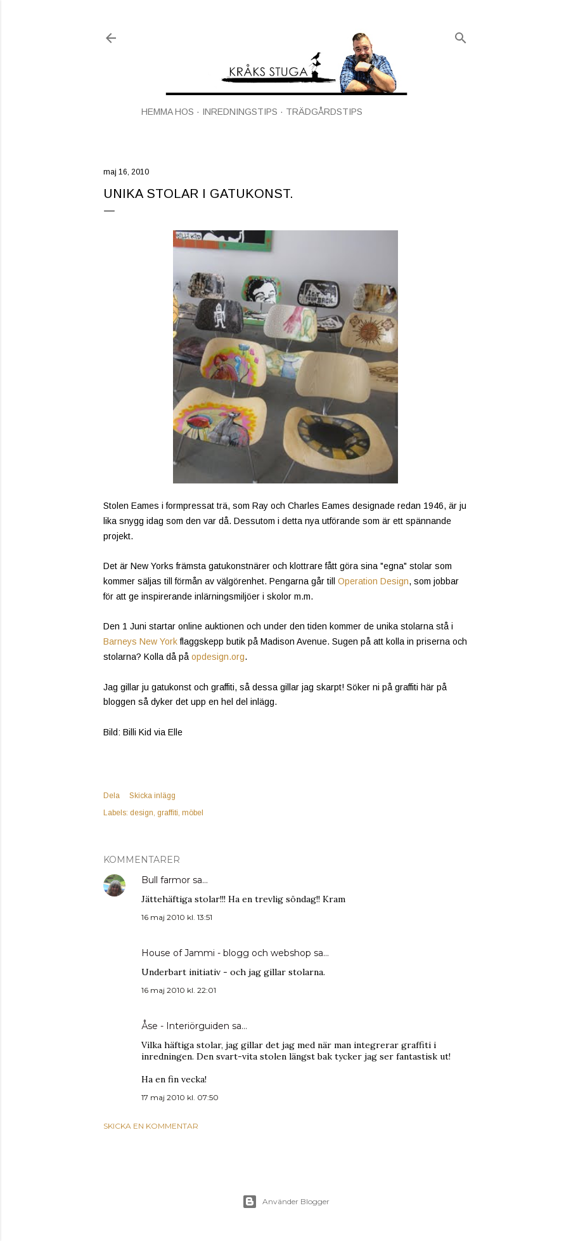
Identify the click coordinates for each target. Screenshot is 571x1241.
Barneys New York (140, 641)
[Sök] (460, 35)
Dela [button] (111, 795)
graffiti (167, 812)
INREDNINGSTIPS (240, 112)
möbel (192, 812)
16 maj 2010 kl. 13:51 (176, 917)
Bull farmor (165, 880)
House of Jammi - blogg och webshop (226, 953)
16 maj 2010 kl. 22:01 (178, 990)
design (141, 812)
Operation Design (373, 581)
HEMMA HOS (167, 112)
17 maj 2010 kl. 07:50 (180, 1097)
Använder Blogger (286, 1201)
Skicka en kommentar (150, 1126)
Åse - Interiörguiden (185, 1026)
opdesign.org (218, 657)
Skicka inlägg (152, 795)
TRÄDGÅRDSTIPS (324, 112)
